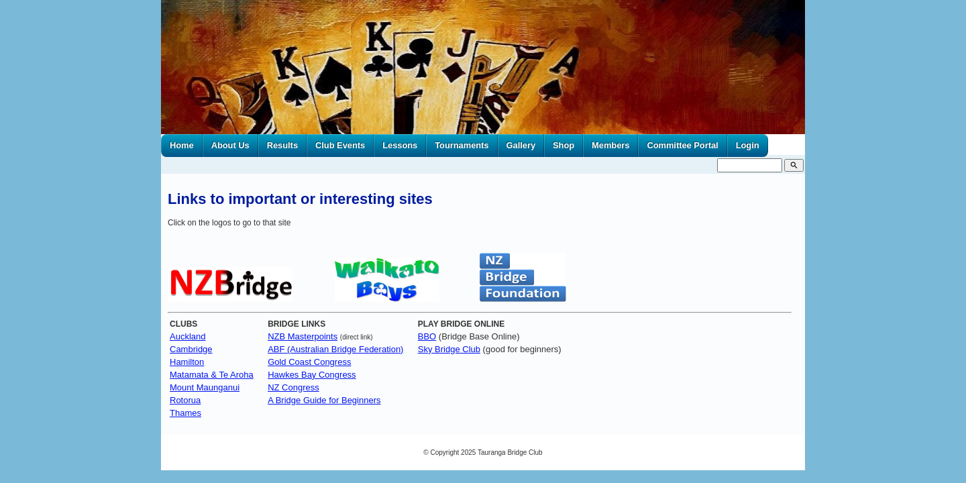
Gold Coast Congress (309, 362)
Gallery (521, 145)
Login (747, 145)
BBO (427, 336)
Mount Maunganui (204, 387)
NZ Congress (293, 387)
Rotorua (185, 400)
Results (282, 145)
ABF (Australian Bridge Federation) (335, 349)
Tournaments (461, 145)
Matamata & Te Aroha (212, 375)
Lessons (399, 145)
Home (182, 145)
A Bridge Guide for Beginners (324, 400)
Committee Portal (682, 145)
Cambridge (191, 349)
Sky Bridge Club (449, 349)
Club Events (340, 145)
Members (610, 145)
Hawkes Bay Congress (312, 375)
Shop (563, 145)
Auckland (187, 336)
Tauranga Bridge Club (510, 452)
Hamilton (187, 362)
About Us (230, 145)
